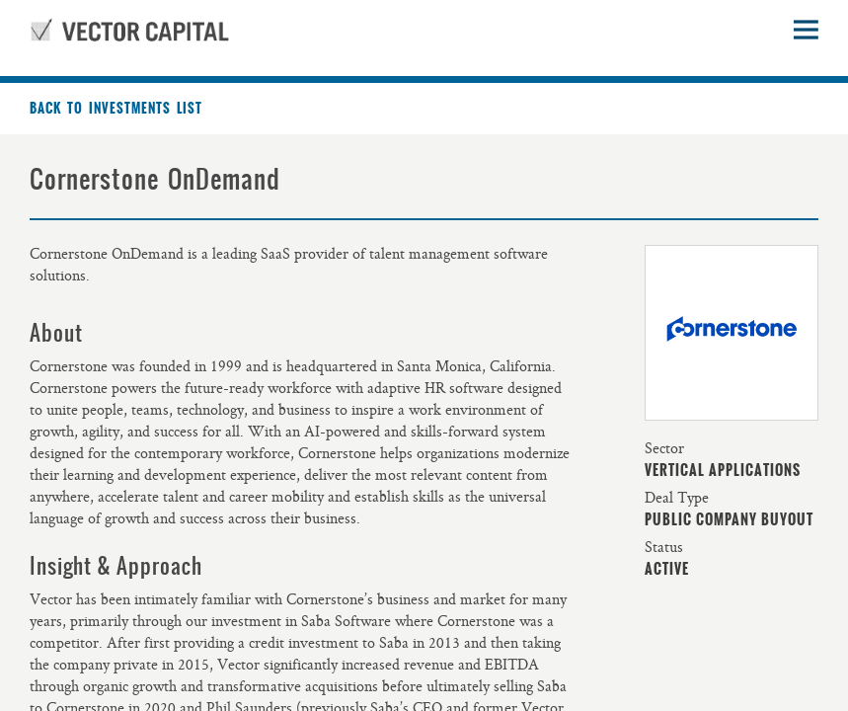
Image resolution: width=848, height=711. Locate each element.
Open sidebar (805, 29)
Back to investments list (116, 108)
